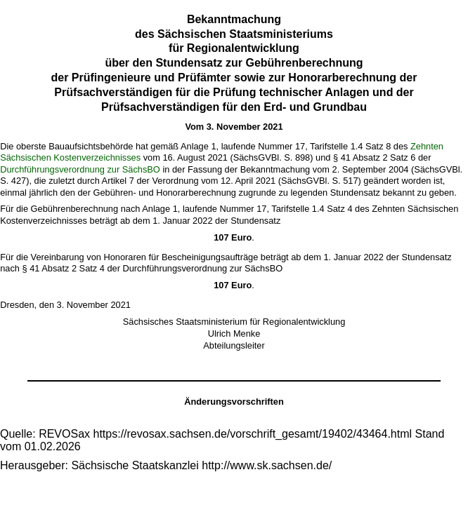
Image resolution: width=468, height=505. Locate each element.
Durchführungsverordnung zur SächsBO (80, 169)
